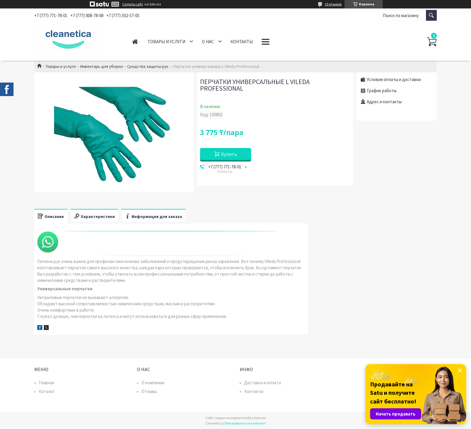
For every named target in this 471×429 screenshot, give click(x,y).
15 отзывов (333, 4)
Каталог (47, 391)
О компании (152, 382)
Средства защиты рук (148, 66)
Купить (229, 154)
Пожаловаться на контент (245, 423)
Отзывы (149, 391)
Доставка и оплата (262, 382)
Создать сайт (132, 4)
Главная (135, 41)
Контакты (241, 41)
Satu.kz (260, 417)
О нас (208, 41)
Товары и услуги (166, 41)
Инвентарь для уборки (101, 66)
